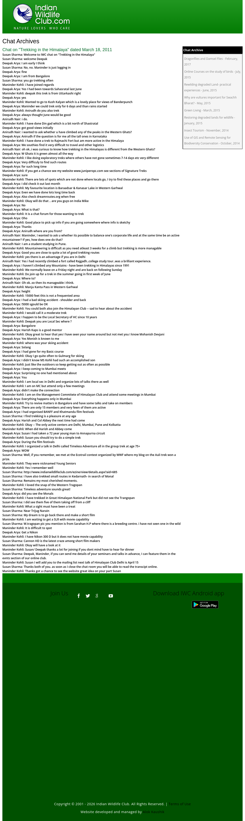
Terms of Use (180, 804)
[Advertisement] (122, 667)
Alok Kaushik (153, 812)
